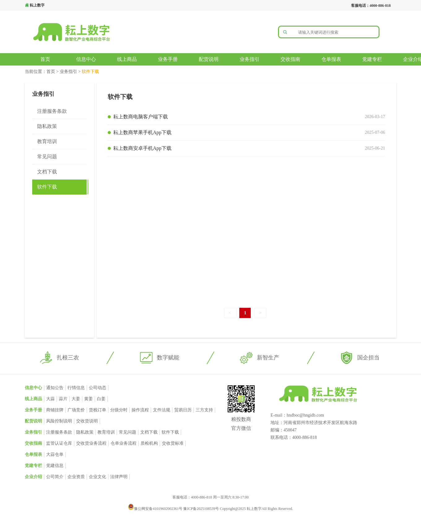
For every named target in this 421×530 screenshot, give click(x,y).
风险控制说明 (59, 421)
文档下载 (47, 171)
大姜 (76, 398)
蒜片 (63, 398)
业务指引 (249, 59)
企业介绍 (33, 476)
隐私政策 (47, 126)
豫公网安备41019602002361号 (155, 509)
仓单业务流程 (124, 443)
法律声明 (119, 476)
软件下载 (47, 186)
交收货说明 (87, 421)
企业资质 (76, 476)
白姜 (101, 398)
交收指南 (290, 59)
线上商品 (127, 59)
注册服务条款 (52, 111)
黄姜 (88, 398)
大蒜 (50, 398)
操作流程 (140, 410)
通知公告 (54, 387)
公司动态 (97, 387)
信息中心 (86, 59)
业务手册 (168, 59)
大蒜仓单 (54, 454)
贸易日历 (183, 410)
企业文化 (97, 476)
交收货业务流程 (91, 443)
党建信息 (54, 465)
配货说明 (209, 59)
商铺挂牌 (54, 410)
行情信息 (76, 387)
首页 (45, 59)
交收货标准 (173, 443)
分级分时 (119, 410)
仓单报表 (331, 59)
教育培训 (47, 141)
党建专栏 (372, 59)
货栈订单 (97, 410)
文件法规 (161, 410)
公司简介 (54, 476)
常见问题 (47, 156)
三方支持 (204, 410)
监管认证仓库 (59, 443)
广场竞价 (76, 410)
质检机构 (149, 443)
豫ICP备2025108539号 (201, 509)
